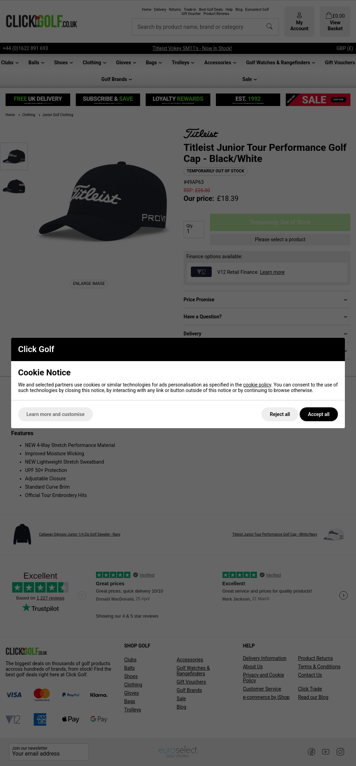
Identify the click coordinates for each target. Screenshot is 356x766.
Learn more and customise (55, 414)
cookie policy (257, 385)
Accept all (319, 414)
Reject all (280, 414)
